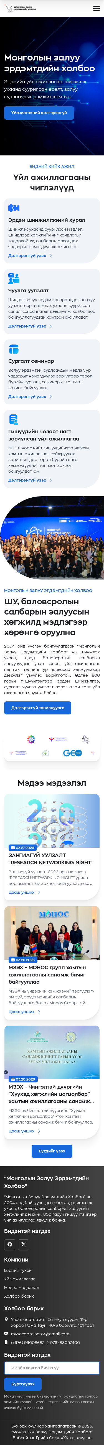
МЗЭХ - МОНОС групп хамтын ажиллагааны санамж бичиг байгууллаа (47, 975)
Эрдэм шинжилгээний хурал (46, 220)
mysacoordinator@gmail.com (40, 1334)
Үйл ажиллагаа (19, 1279)
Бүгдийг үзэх (52, 1151)
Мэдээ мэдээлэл (21, 1288)
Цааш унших (25, 892)
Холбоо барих (19, 1296)
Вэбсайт (21, 1438)
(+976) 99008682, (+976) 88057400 (45, 1343)
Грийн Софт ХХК (52, 1438)
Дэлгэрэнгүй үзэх (30, 256)
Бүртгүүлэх (22, 1384)
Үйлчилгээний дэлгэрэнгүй (39, 113)
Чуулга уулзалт (28, 290)
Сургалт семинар (31, 361)
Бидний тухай (18, 1270)
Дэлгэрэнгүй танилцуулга (37, 708)
